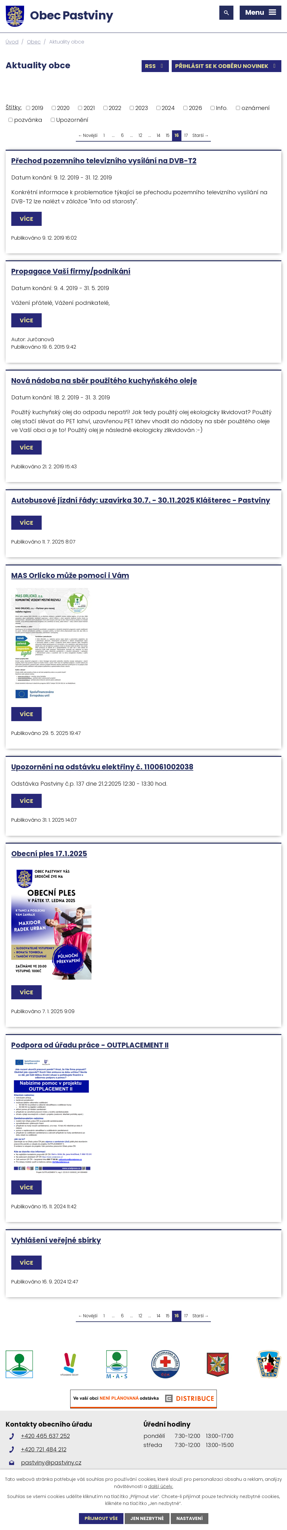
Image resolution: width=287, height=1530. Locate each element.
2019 (37, 108)
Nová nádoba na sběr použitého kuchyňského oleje (104, 381)
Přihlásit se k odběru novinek (226, 66)
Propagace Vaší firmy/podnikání (70, 271)
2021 (89, 108)
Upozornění (72, 120)
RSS (155, 66)
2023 (141, 108)
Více (26, 219)
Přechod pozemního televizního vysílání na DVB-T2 (103, 161)
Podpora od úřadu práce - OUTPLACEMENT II (90, 1045)
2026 (195, 108)
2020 (63, 108)
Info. (221, 108)
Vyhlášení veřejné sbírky (56, 1240)
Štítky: (14, 107)
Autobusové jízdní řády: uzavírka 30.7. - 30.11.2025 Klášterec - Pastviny (140, 500)
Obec (34, 41)
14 (158, 135)
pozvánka (28, 120)
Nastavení (189, 1518)
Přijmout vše (101, 1518)
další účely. (160, 1486)
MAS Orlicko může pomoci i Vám (70, 575)
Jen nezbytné (147, 1518)
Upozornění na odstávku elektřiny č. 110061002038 (102, 767)
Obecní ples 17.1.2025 (49, 854)
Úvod (12, 41)
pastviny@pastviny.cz (51, 1462)
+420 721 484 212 (43, 1449)
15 (168, 135)
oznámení (256, 108)
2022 (115, 108)
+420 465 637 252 (45, 1436)
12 (140, 135)
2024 (168, 108)
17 (186, 135)
